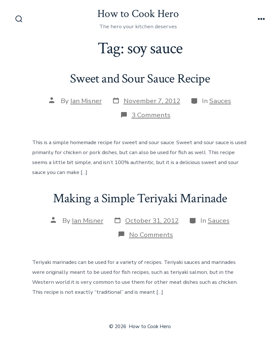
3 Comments (151, 114)
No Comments (151, 234)
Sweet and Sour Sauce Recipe (140, 78)
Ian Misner (86, 100)
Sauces (220, 100)
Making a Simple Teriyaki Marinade (140, 198)
